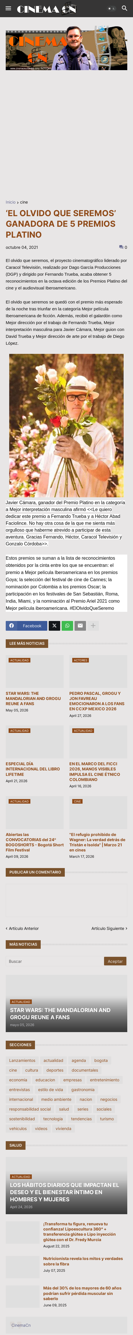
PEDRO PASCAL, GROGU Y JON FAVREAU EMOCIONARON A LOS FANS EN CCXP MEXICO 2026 (96, 701)
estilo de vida (50, 1089)
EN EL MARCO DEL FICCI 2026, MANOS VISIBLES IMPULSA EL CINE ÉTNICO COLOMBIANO (94, 771)
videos (41, 1128)
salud (64, 1109)
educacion (45, 1079)
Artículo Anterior (24, 928)
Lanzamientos (22, 1060)
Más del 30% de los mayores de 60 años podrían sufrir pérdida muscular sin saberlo (82, 1293)
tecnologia (53, 1118)
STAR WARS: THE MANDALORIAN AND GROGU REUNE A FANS (33, 698)
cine (24, 202)
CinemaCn (21, 1325)
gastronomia (83, 1089)
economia (18, 1079)
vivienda (63, 1128)
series (82, 1109)
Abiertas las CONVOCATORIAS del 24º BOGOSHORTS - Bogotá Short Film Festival (35, 842)
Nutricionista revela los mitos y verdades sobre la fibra (83, 1261)
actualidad (53, 1060)
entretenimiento (104, 1079)
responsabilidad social (30, 1109)
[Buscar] (55, 961)
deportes (54, 1070)
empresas (72, 1079)
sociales (104, 1109)
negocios (108, 1099)
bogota (101, 1060)
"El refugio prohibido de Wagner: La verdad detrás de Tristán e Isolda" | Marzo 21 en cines (97, 842)
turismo (107, 1118)
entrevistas (19, 1089)
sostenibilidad (22, 1118)
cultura (31, 1070)
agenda (79, 1060)
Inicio (10, 202)
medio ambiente (56, 1099)
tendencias (81, 1118)
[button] (8, 8)
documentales (85, 1070)
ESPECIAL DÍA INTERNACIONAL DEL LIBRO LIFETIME (33, 768)
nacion (86, 1099)
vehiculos (18, 1128)
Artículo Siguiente (107, 928)
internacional (21, 1099)
